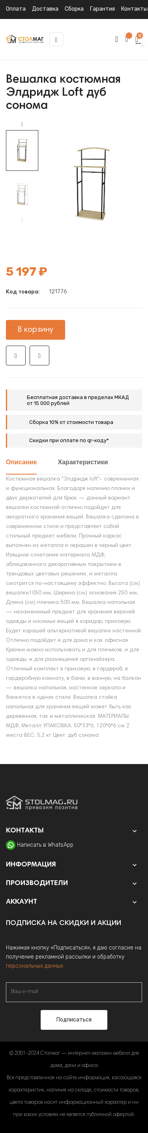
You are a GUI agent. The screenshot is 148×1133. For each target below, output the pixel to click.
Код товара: (22, 292)
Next (22, 125)
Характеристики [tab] (83, 463)
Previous (22, 220)
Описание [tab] (21, 463)
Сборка (74, 9)
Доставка (45, 9)
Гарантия (102, 9)
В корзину (35, 330)
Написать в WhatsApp (45, 845)
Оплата (16, 9)
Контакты (134, 9)
